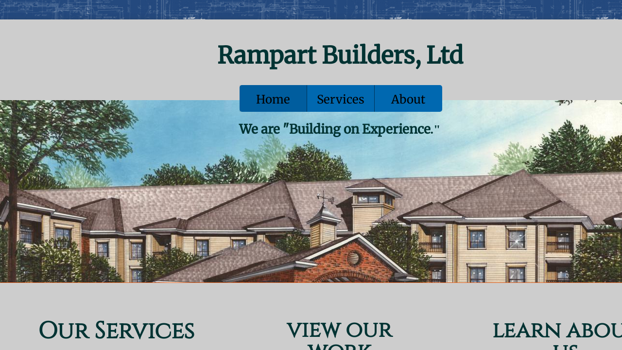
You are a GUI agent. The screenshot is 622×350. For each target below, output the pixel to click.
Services (340, 99)
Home (273, 99)
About (408, 99)
